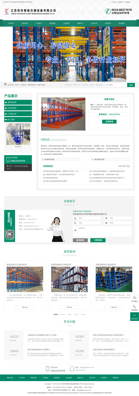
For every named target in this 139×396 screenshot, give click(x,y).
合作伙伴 (94, 23)
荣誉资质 (25, 23)
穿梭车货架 (77, 85)
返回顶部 (134, 317)
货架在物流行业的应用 (61, 264)
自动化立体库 (83, 393)
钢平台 (92, 85)
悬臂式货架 (41, 85)
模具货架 (99, 85)
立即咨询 (109, 121)
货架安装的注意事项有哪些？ (104, 350)
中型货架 (85, 85)
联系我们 (127, 2)
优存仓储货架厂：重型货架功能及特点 (105, 181)
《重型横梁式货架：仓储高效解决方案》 (106, 174)
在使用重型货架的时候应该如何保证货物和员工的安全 (109, 178)
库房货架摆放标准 (51, 178)
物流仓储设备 (73, 393)
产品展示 (113, 2)
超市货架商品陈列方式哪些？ (39, 350)
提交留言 (80, 240)
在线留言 (108, 23)
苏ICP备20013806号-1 (60, 387)
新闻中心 (80, 23)
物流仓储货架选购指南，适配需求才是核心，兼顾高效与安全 (63, 171)
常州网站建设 (107, 393)
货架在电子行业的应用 (16, 264)
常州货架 (58, 393)
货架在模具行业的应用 (106, 264)
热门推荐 (11, 119)
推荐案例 (69, 251)
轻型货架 (18, 146)
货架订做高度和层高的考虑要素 (56, 181)
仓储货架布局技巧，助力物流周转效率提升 (60, 174)
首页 (16, 85)
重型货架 (68, 85)
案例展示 (120, 2)
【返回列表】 (122, 166)
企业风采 (66, 23)
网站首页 (10, 378)
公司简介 (11, 23)
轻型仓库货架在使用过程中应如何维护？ (109, 335)
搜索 (131, 85)
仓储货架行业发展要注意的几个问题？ (43, 335)
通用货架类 (32, 85)
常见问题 (69, 321)
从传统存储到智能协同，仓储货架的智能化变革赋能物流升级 (109, 171)
